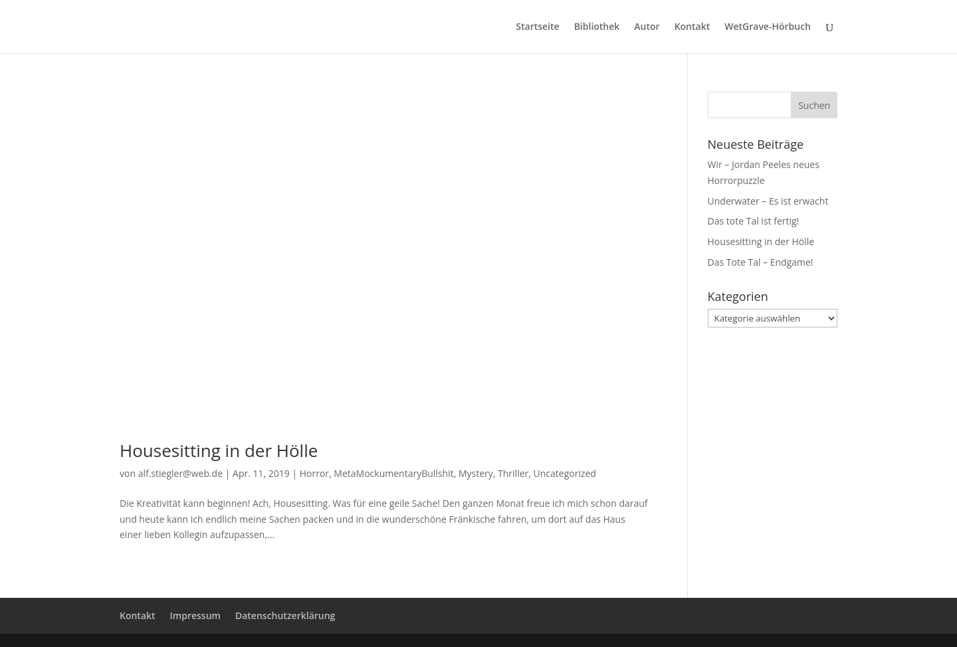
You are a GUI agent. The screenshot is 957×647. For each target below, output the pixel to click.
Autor (646, 27)
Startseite (537, 27)
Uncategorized (565, 473)
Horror (314, 473)
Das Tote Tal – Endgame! (760, 262)
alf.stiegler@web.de (180, 473)
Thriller (513, 473)
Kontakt (692, 27)
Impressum (195, 615)
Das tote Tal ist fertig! (753, 221)
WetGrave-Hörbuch (767, 27)
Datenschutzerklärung (285, 615)
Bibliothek (597, 27)
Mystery (476, 473)
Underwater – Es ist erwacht (768, 201)
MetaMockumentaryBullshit (393, 473)
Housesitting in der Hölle (219, 450)
